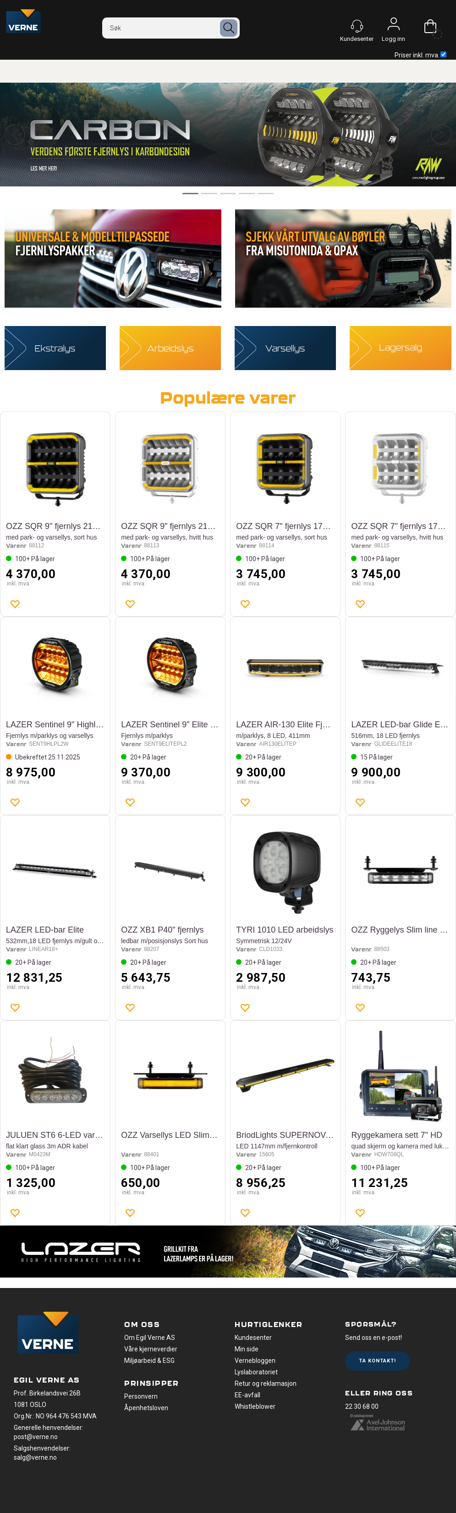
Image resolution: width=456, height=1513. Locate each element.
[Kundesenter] (357, 26)
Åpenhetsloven (146, 1408)
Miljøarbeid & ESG (149, 1360)
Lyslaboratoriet (256, 1372)
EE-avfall (247, 1395)
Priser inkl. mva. (420, 55)
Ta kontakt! (377, 1361)
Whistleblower (255, 1406)
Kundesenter (253, 1337)
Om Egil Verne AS (149, 1337)
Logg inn (393, 26)
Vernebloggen (255, 1360)
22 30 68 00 (362, 1406)
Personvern (141, 1396)
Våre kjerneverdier (150, 1349)
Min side (246, 1349)
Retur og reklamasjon (266, 1383)
